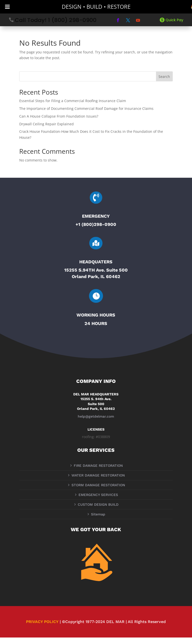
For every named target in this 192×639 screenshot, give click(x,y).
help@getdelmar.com (96, 418)
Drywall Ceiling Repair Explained (46, 125)
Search (164, 78)
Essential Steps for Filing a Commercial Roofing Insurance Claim (72, 102)
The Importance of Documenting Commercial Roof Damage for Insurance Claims (86, 110)
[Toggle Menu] (7, 6)
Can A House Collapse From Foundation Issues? (58, 117)
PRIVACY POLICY (42, 623)
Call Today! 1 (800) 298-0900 (55, 20)
